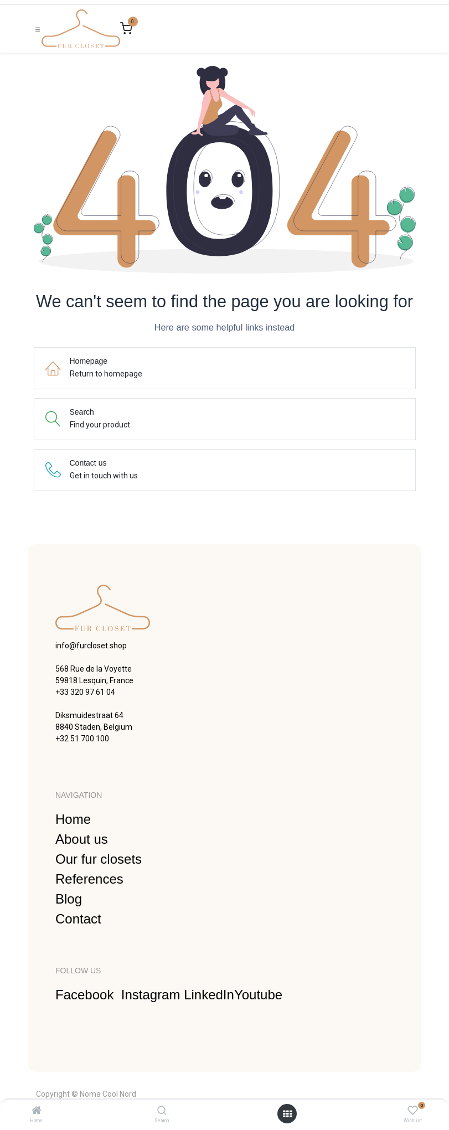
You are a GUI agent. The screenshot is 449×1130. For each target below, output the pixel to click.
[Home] (37, 1111)
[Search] (162, 1111)
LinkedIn (209, 994)
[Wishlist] (412, 1110)
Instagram (152, 994)
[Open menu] (287, 1114)
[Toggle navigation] (38, 29)
